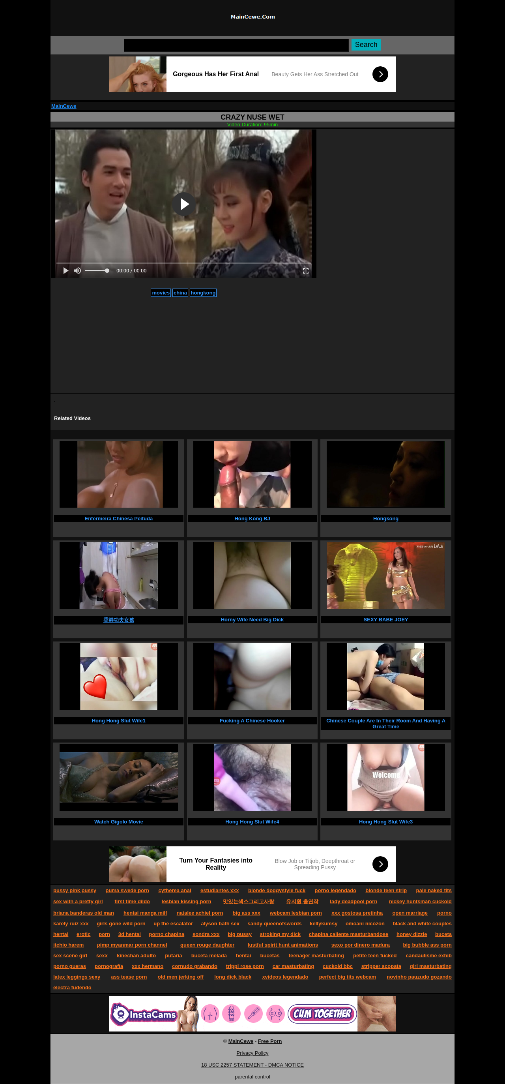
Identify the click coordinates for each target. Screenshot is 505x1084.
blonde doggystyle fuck (276, 890)
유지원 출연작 (302, 901)
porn (104, 934)
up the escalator (173, 923)
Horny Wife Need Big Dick (252, 620)
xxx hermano (147, 966)
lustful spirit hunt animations (283, 945)
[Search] (236, 45)
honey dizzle (412, 934)
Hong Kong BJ (252, 518)
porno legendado (335, 890)
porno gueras (69, 966)
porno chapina (167, 934)
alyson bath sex (220, 923)
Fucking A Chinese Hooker (252, 721)
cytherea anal (174, 890)
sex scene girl (70, 955)
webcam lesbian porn (296, 913)
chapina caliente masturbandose (349, 934)
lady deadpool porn (353, 901)
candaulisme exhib (429, 955)
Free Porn (270, 1041)
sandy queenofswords (275, 923)
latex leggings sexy (76, 977)
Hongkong (385, 518)
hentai (60, 934)
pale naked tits (434, 890)
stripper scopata (381, 966)
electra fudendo (72, 987)
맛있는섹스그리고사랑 (248, 901)
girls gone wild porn (121, 923)
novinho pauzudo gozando (419, 977)
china (180, 293)
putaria (173, 955)
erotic (83, 934)
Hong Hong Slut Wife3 (386, 822)
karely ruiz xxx (71, 923)
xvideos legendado (285, 977)
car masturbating (293, 966)
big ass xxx (246, 913)
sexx (102, 955)
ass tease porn (129, 977)
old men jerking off (181, 977)
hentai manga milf (145, 913)
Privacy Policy (253, 1053)
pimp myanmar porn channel (132, 945)
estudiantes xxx (219, 890)
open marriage (410, 913)
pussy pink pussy (74, 890)
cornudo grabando (194, 966)
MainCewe (64, 106)
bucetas (270, 955)
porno (444, 913)
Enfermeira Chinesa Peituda (119, 518)
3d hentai (129, 934)
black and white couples (422, 923)
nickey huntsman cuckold (420, 901)
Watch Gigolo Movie (118, 822)
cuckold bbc (338, 966)
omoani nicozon (365, 923)
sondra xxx (206, 934)
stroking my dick (280, 934)
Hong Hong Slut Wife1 (119, 721)
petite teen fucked (375, 955)
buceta (443, 934)
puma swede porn (128, 890)
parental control (252, 1077)
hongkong (203, 293)
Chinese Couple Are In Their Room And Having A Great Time (385, 724)
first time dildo (132, 901)
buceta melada (209, 955)
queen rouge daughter (207, 945)
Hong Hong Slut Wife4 (252, 822)
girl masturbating (431, 966)
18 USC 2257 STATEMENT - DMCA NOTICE (252, 1065)
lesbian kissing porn (186, 901)
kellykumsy (323, 923)
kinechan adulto (136, 955)
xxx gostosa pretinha (357, 913)
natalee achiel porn (200, 913)
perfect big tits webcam (347, 977)
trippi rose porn (245, 966)
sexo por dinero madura (360, 945)
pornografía (109, 966)
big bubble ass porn (427, 945)
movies (161, 293)
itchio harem (68, 945)
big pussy (240, 934)
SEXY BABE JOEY (386, 620)
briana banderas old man (83, 913)
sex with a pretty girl (78, 901)
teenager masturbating (316, 955)
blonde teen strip (386, 890)
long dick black (232, 977)
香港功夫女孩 (118, 620)
